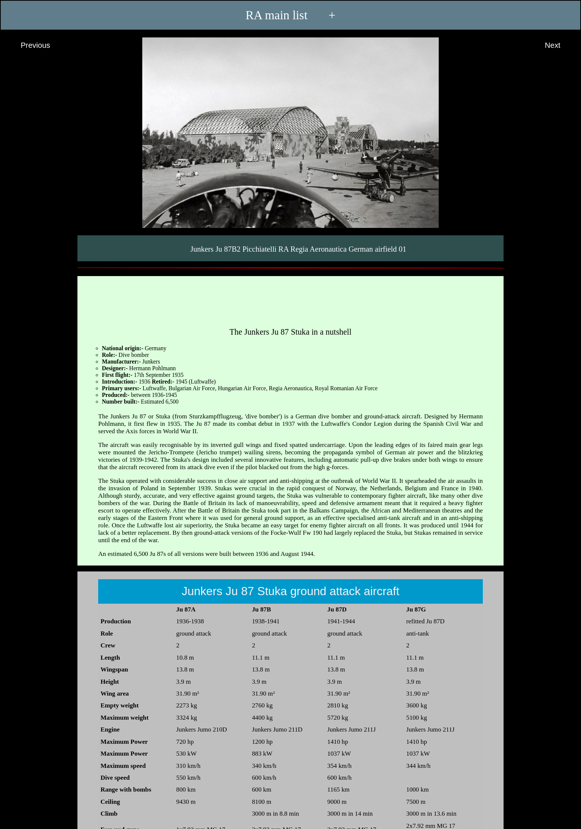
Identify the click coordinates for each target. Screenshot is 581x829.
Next (559, 46)
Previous (28, 46)
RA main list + (291, 15)
